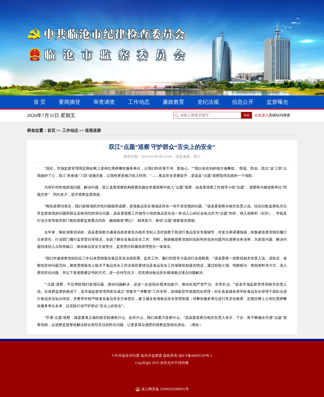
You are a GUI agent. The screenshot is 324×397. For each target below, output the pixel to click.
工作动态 (139, 102)
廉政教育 (173, 102)
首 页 (40, 102)
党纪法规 (208, 102)
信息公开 (243, 102)
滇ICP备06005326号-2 (195, 355)
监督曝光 (277, 102)
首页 (51, 130)
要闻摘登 (69, 102)
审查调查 (104, 102)
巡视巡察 (93, 130)
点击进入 (261, 115)
